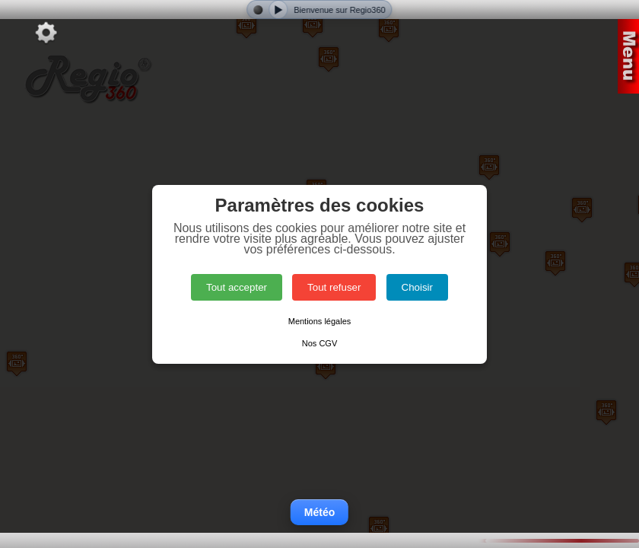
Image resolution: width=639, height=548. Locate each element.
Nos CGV (319, 343)
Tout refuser (334, 287)
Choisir (417, 287)
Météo (319, 512)
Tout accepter (236, 287)
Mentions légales (319, 321)
